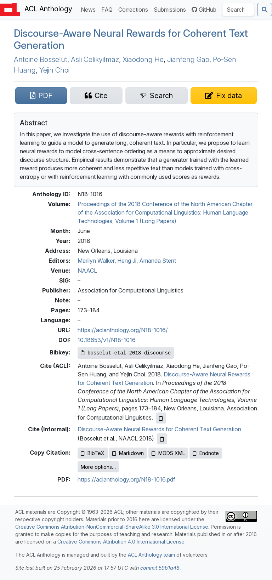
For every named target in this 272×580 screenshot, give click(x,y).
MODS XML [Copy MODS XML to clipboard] (168, 453)
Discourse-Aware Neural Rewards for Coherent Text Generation (131, 39)
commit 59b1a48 (160, 568)
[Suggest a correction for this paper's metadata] (224, 95)
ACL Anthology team (151, 555)
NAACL (87, 270)
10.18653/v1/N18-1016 (107, 339)
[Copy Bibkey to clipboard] (126, 353)
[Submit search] (264, 9)
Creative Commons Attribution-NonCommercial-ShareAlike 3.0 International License (111, 527)
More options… (98, 467)
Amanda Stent (157, 260)
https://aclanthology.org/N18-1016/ (123, 330)
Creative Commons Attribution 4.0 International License (121, 542)
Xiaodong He (143, 59)
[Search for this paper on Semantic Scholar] (156, 95)
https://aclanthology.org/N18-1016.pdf (126, 479)
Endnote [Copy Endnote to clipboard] (206, 453)
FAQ (108, 9)
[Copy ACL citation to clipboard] (161, 418)
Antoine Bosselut (40, 59)
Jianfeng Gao (188, 59)
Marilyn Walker (96, 260)
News (89, 9)
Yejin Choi (54, 70)
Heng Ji (126, 260)
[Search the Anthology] (238, 9)
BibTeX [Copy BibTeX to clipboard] (92, 453)
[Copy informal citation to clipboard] (162, 438)
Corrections (134, 9)
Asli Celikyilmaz (95, 59)
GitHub (204, 9)
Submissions (171, 9)
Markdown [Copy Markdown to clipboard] (128, 453)
